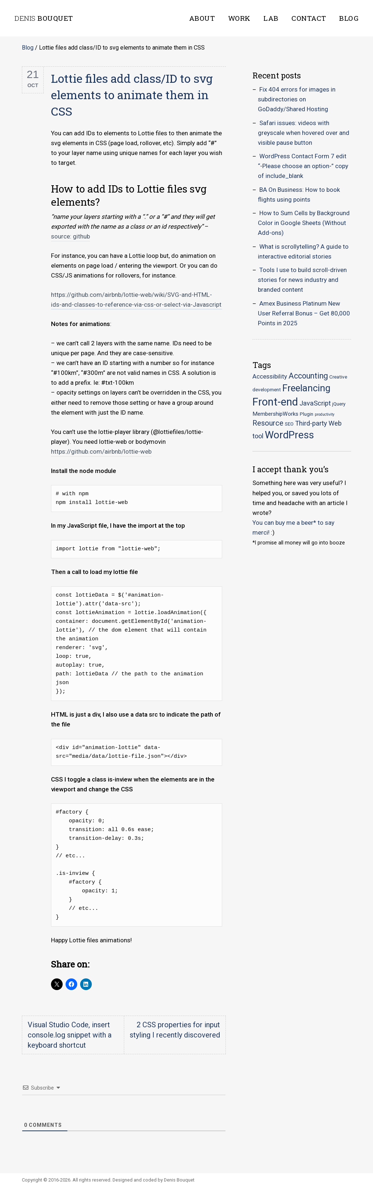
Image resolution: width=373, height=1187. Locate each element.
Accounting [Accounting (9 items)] (308, 375)
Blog (348, 18)
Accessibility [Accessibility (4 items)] (269, 376)
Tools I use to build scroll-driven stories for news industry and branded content (302, 279)
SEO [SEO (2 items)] (289, 424)
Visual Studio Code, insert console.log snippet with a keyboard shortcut (69, 1035)
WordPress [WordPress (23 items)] (289, 435)
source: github (70, 236)
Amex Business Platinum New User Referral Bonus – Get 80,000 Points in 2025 (304, 313)
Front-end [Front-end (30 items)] (275, 402)
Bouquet (44, 18)
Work (239, 18)
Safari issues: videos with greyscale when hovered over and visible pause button (303, 132)
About (202, 18)
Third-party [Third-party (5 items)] (311, 423)
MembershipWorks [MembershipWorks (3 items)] (275, 414)
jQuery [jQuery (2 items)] (338, 404)
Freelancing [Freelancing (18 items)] (306, 388)
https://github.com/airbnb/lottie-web (101, 451)
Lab (271, 18)
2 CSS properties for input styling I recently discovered (175, 1029)
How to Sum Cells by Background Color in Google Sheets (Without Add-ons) (304, 222)
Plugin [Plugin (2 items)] (306, 414)
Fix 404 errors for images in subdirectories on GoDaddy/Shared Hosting (296, 99)
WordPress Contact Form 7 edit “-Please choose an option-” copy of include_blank (303, 165)
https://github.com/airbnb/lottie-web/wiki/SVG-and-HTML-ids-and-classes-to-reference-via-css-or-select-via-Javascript (136, 299)
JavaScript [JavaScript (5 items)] (315, 403)
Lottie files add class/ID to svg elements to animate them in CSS (132, 94)
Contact (308, 18)
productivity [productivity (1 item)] (324, 414)
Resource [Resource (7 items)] (267, 423)
